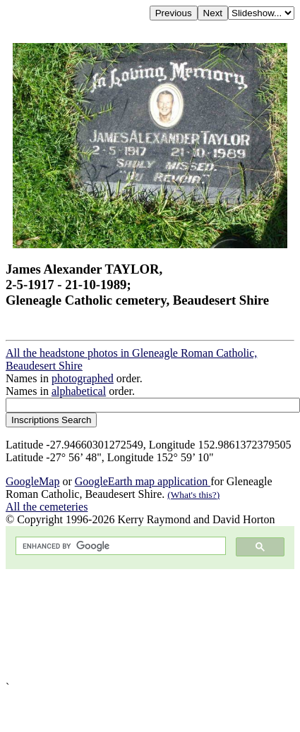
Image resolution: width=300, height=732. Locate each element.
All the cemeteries (47, 507)
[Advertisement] (132, 625)
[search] (119, 546)
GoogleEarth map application (142, 481)
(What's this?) (193, 494)
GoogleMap (32, 481)
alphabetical (79, 391)
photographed (83, 378)
